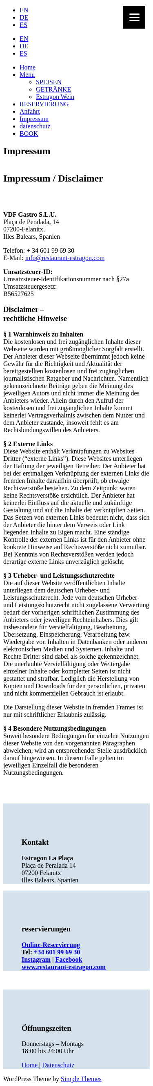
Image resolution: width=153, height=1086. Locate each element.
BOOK (29, 133)
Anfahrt (30, 111)
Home (27, 67)
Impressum (34, 118)
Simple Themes (81, 1078)
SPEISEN (49, 82)
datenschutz (35, 126)
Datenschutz (58, 1064)
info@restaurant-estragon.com (65, 257)
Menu (27, 74)
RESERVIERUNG (44, 104)
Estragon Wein (55, 96)
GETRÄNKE (53, 89)
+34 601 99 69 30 (57, 952)
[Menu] (134, 17)
